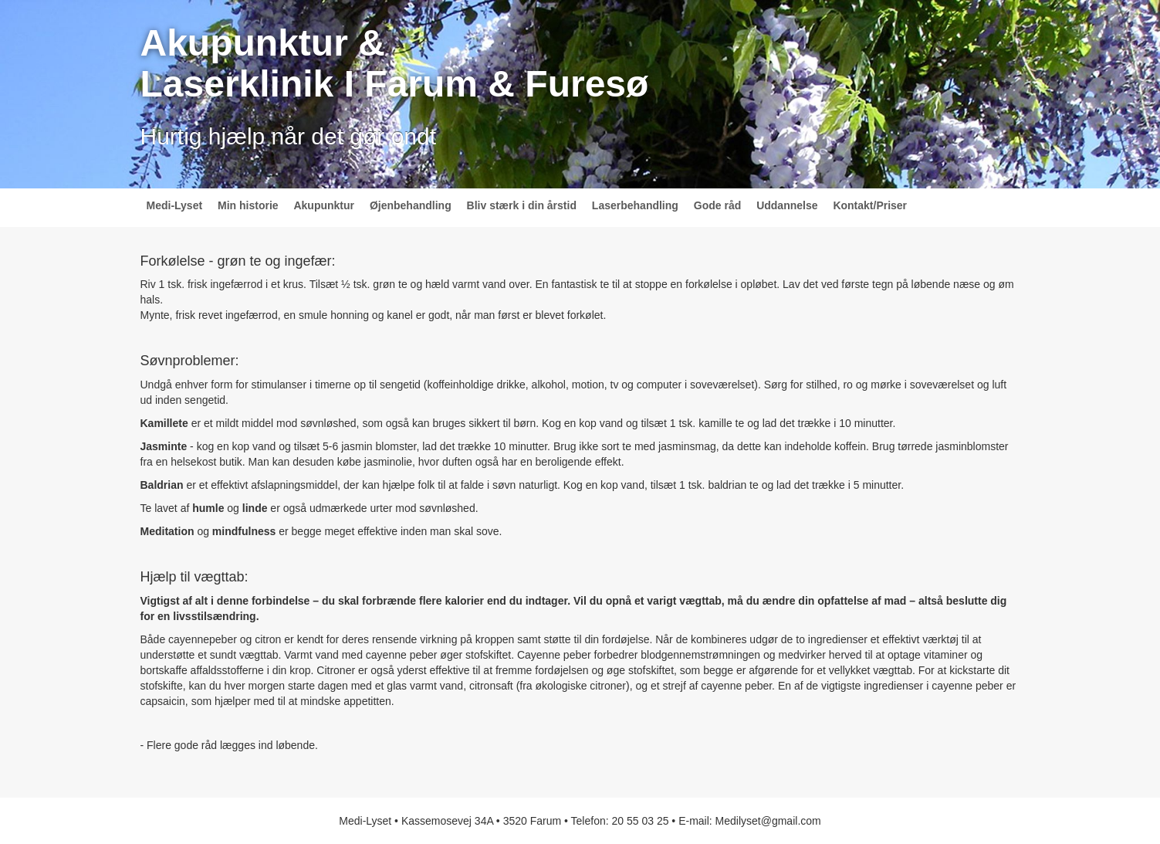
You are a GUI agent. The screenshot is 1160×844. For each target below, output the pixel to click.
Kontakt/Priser (870, 205)
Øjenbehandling (410, 205)
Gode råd (717, 205)
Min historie (248, 205)
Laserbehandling (635, 205)
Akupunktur (323, 205)
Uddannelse (786, 205)
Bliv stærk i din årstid (522, 205)
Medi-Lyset (175, 205)
